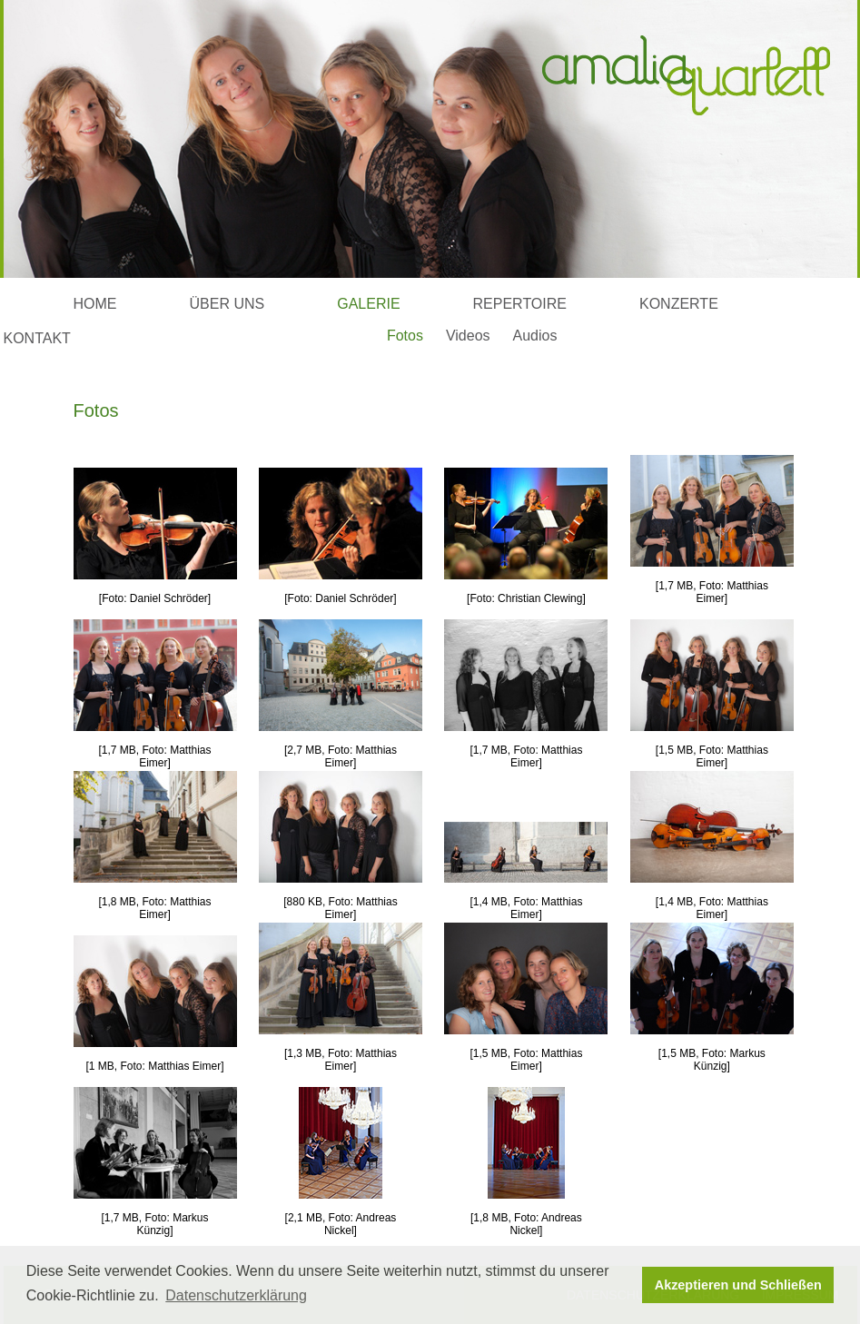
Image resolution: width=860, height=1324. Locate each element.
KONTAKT (37, 338)
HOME (95, 303)
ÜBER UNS (227, 303)
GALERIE (368, 303)
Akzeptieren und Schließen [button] (738, 1285)
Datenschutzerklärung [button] (236, 1295)
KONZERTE (678, 303)
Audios (535, 335)
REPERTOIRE (520, 303)
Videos (468, 335)
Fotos (405, 335)
